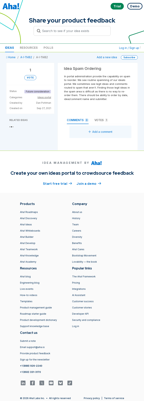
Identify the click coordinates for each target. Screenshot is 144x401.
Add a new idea (107, 57)
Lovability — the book (84, 261)
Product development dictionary (38, 320)
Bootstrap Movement (84, 255)
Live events (26, 288)
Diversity (77, 236)
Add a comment (100, 131)
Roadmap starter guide (33, 313)
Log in (75, 326)
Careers (76, 230)
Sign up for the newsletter (35, 359)
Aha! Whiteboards (30, 230)
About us (77, 212)
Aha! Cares (78, 249)
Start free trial (57, 183)
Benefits (77, 243)
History (76, 218)
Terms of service (114, 398)
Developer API (80, 313)
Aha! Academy (28, 261)
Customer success (83, 301)
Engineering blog (29, 282)
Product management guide (36, 307)
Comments (78, 120)
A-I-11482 (26, 57)
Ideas (9, 47)
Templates (26, 301)
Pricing (76, 282)
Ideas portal (44, 97)
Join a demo (89, 183)
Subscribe (129, 57)
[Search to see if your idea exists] (73, 31)
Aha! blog (25, 276)
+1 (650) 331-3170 (30, 372)
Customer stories (82, 307)
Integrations (79, 288)
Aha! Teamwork (29, 249)
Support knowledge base (34, 326)
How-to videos (28, 295)
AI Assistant (78, 295)
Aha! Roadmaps (29, 212)
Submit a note (28, 340)
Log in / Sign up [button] (130, 47)
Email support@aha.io (32, 347)
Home (11, 57)
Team (75, 224)
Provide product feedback (35, 353)
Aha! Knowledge (29, 255)
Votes (101, 120)
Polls (48, 47)
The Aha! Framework (84, 276)
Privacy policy (92, 398)
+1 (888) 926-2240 (31, 365)
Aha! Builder (26, 236)
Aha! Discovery (28, 218)
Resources (29, 47)
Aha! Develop (27, 243)
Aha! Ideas (26, 224)
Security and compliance (86, 320)
